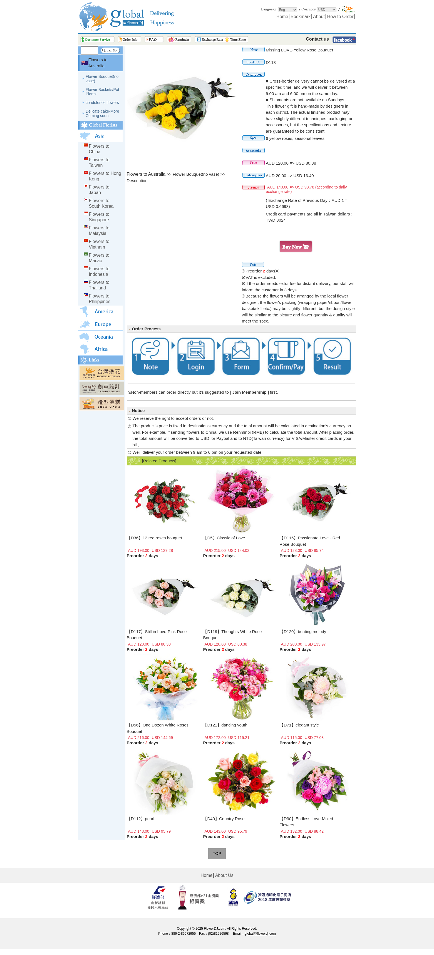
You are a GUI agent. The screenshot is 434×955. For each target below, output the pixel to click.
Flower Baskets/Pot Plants (102, 91)
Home (282, 16)
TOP (217, 853)
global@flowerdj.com (260, 934)
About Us (224, 875)
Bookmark (301, 16)
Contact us (317, 39)
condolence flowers (102, 102)
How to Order (340, 16)
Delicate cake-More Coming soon (102, 113)
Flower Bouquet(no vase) (102, 78)
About (319, 16)
